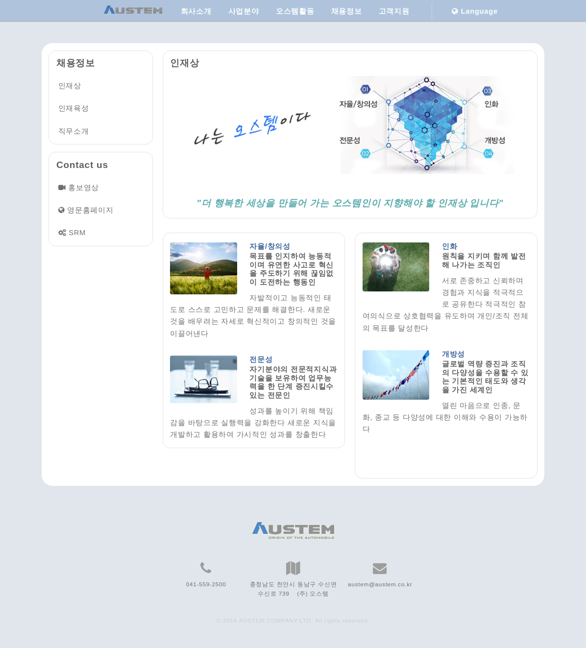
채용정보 (346, 11)
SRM (77, 233)
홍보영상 (83, 188)
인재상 (69, 86)
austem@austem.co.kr (380, 584)
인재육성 (73, 108)
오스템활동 (295, 11)
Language (475, 11)
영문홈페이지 (90, 210)
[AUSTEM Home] (134, 11)
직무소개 (73, 131)
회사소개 (196, 11)
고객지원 (394, 11)
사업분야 (243, 11)
